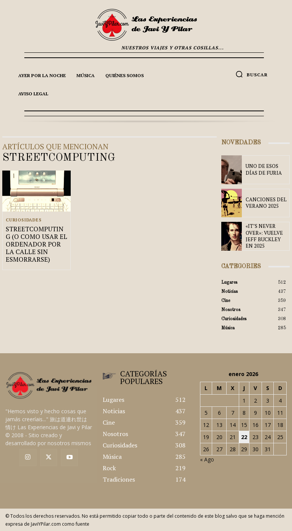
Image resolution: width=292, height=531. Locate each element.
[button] (251, 74)
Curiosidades (24, 220)
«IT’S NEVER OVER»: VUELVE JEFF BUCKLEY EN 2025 (266, 236)
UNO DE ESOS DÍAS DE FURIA (265, 169)
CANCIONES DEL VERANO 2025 (262, 203)
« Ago (207, 459)
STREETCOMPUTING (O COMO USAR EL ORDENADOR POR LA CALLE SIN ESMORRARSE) (35, 242)
